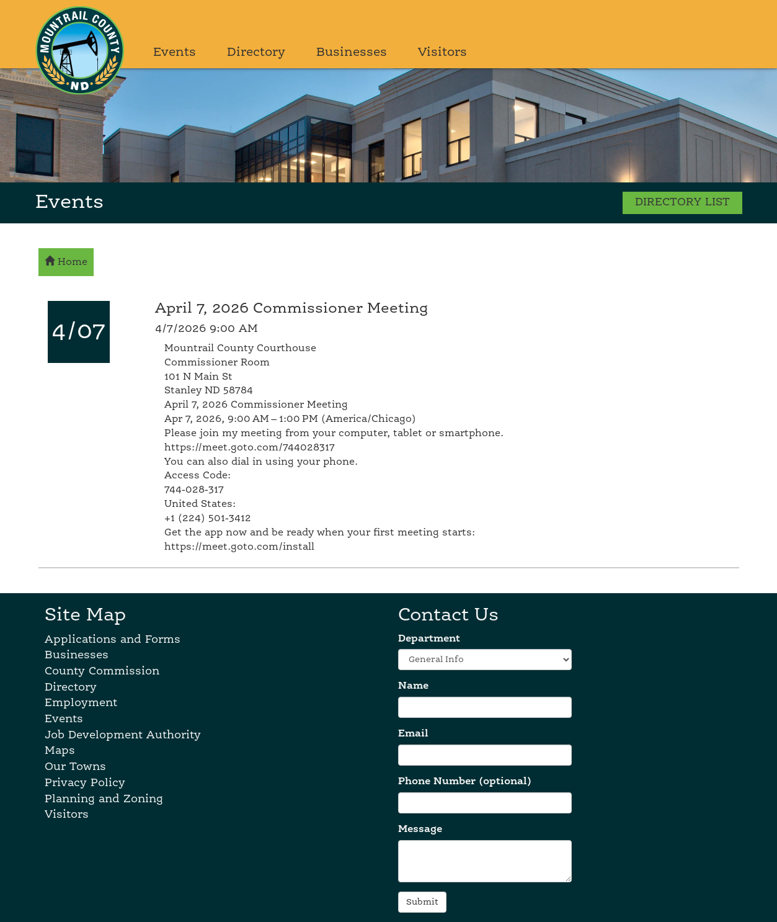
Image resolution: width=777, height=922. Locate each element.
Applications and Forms (112, 639)
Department (429, 639)
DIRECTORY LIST (682, 202)
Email (413, 734)
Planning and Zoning (104, 799)
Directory (256, 53)
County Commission (102, 671)
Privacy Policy (85, 783)
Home (66, 261)
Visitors (442, 53)
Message (420, 830)
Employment (81, 703)
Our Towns (75, 766)
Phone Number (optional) (464, 782)
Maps (60, 750)
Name (413, 686)
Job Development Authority (123, 735)
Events (174, 53)
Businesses (351, 53)
